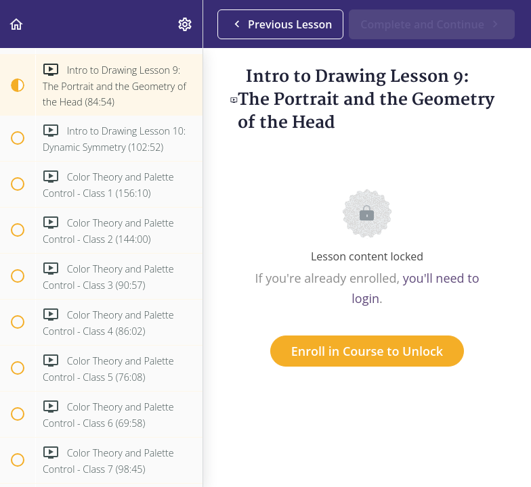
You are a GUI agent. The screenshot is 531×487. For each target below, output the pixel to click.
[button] (17, 24)
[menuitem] (186, 24)
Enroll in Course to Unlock (367, 351)
